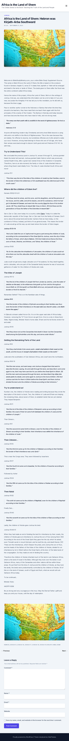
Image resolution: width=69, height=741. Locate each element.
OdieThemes (52, 737)
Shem (58, 644)
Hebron (6, 644)
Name (6, 693)
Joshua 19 (42, 644)
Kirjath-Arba (51, 644)
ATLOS (6, 25)
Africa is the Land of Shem (19, 4)
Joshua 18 (35, 644)
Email (6, 702)
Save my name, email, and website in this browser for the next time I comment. (33, 720)
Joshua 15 (13, 644)
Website (7, 711)
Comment (8, 668)
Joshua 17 (28, 644)
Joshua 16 (20, 644)
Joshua (6, 15)
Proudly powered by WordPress (23, 737)
